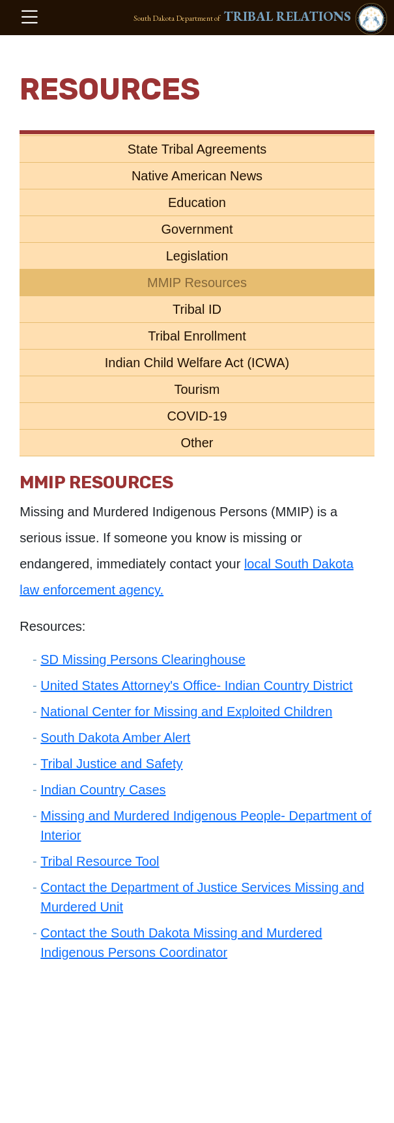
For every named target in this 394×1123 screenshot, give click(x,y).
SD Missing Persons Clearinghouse (143, 659)
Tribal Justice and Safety (111, 763)
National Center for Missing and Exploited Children (186, 711)
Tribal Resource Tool (99, 861)
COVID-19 (197, 416)
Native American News (197, 176)
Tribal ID (197, 309)
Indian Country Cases (102, 790)
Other (196, 443)
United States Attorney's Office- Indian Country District (196, 685)
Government (196, 229)
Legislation (197, 256)
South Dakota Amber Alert (115, 737)
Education (197, 202)
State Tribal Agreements (197, 149)
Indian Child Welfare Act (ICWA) (197, 362)
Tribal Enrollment (197, 336)
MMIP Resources (197, 282)
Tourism (196, 389)
